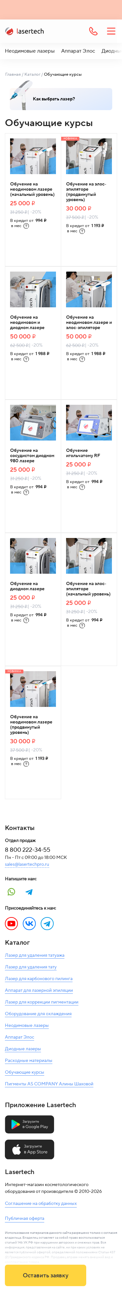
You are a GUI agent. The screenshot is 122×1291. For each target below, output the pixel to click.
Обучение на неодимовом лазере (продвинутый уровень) (31, 724)
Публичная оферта (24, 1218)
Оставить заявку (45, 1275)
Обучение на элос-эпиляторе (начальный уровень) (88, 589)
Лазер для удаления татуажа (34, 955)
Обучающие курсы (24, 1072)
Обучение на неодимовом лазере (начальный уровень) (32, 189)
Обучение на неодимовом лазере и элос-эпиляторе (89, 322)
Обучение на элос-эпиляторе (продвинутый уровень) (86, 192)
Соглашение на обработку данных (41, 1204)
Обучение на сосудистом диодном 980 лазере (32, 456)
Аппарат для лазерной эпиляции (39, 990)
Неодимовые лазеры (30, 51)
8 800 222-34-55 (27, 850)
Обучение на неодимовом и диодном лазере (27, 322)
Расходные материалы (28, 1061)
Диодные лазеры (23, 1049)
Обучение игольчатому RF (83, 453)
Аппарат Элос (78, 51)
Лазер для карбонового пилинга (39, 979)
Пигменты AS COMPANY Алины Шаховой (49, 1084)
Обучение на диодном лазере (27, 586)
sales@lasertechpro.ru (27, 864)
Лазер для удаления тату (31, 967)
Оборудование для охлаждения (38, 1014)
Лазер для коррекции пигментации (41, 1002)
